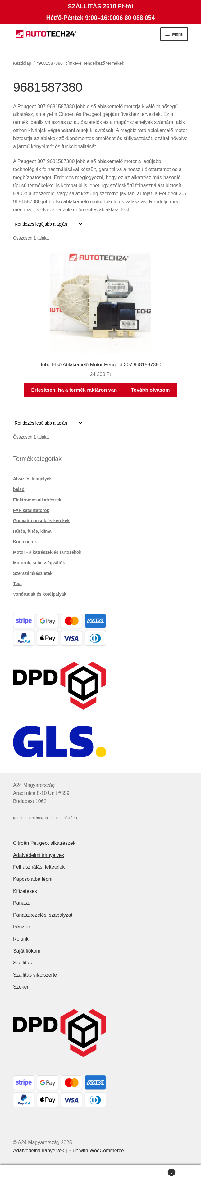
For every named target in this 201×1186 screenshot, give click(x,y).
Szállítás (22, 962)
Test (17, 583)
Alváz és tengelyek (32, 478)
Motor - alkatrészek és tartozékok (47, 552)
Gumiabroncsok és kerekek (41, 520)
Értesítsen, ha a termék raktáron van (74, 390)
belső (19, 489)
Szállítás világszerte (35, 974)
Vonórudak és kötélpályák (39, 594)
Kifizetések (25, 891)
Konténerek (25, 541)
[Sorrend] (48, 224)
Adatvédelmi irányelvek (38, 855)
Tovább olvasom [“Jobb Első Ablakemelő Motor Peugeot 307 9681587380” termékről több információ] (150, 390)
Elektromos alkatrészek (37, 499)
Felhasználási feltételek (39, 867)
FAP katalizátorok (31, 510)
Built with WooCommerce (96, 1150)
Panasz (21, 903)
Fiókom (33, 1175)
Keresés (100, 1175)
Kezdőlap (22, 63)
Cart (155, 1171)
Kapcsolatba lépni (32, 879)
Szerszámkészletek (33, 573)
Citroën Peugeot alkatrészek (44, 843)
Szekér (21, 987)
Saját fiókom (26, 951)
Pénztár (21, 926)
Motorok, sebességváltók (39, 562)
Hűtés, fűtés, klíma (32, 531)
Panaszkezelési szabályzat (42, 915)
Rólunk (21, 938)
